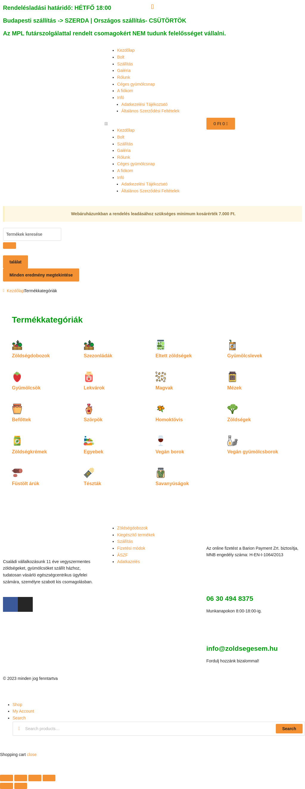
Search (289, 728)
